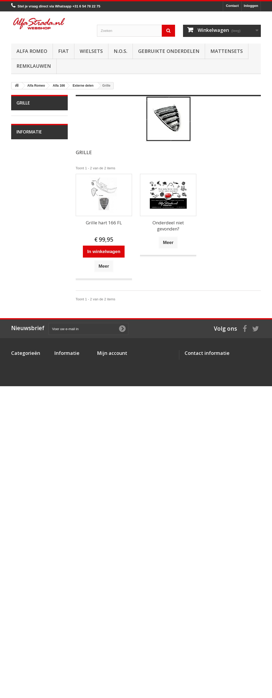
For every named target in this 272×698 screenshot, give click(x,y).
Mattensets (226, 51)
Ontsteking (28, 284)
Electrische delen (33, 367)
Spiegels (27, 449)
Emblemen (28, 433)
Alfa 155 (26, 227)
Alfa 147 (26, 218)
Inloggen (251, 6)
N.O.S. (120, 51)
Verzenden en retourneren (40, 557)
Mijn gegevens (109, 647)
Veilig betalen (30, 541)
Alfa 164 (26, 260)
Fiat (63, 51)
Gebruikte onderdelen (168, 51)
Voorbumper (29, 408)
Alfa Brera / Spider (34, 251)
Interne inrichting (33, 391)
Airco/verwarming (33, 358)
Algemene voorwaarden (38, 549)
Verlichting (28, 375)
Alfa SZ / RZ (29, 490)
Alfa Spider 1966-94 (35, 152)
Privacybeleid (65, 663)
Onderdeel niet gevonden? (168, 226)
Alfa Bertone (30, 128)
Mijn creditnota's (110, 633)
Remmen (27, 334)
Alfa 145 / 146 (31, 210)
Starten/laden (30, 293)
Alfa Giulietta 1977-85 (37, 169)
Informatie (29, 519)
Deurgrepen (29, 441)
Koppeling (28, 317)
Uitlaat (25, 309)
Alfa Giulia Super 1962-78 (36, 140)
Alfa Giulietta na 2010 (37, 177)
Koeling (26, 301)
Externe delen (31, 400)
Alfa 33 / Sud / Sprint (36, 194)
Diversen (27, 457)
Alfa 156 (26, 235)
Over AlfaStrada (32, 533)
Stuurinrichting (31, 342)
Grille (24, 424)
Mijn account (112, 617)
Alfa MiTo (27, 185)
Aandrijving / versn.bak (38, 325)
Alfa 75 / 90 (29, 202)
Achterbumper (31, 416)
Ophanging (28, 350)
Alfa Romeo (31, 51)
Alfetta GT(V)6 (31, 161)
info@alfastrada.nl (220, 663)
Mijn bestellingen (111, 626)
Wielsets (91, 51)
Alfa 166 (26, 268)
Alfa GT (26, 474)
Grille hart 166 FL (104, 223)
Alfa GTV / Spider (34, 482)
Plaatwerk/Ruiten (33, 383)
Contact (232, 6)
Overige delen (31, 466)
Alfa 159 (26, 243)
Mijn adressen (108, 640)
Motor (24, 276)
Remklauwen (33, 66)
